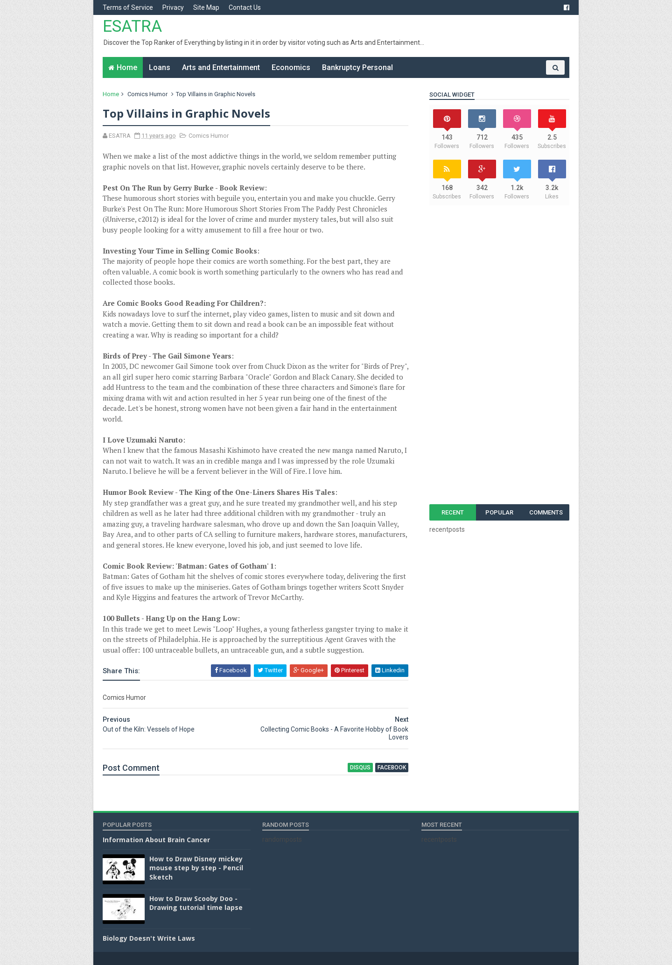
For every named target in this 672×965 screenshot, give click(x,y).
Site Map (206, 7)
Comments (546, 512)
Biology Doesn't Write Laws (149, 938)
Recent (452, 512)
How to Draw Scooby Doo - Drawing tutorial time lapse (196, 903)
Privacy (173, 7)
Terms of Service (128, 7)
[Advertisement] (499, 355)
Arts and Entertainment (221, 67)
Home (127, 67)
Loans (159, 67)
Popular (499, 512)
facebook (392, 767)
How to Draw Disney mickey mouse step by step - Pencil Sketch (196, 867)
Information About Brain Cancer (156, 839)
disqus (360, 767)
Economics (291, 67)
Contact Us (245, 7)
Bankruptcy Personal (357, 67)
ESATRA (132, 26)
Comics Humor (147, 94)
